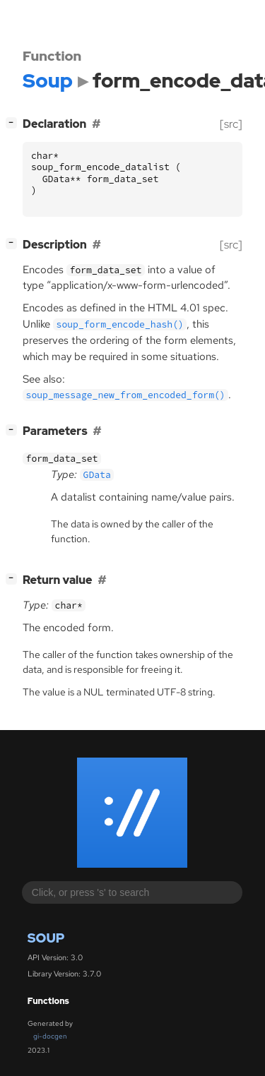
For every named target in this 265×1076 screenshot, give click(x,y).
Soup (46, 938)
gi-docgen (50, 1036)
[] (14, 122)
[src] (231, 123)
